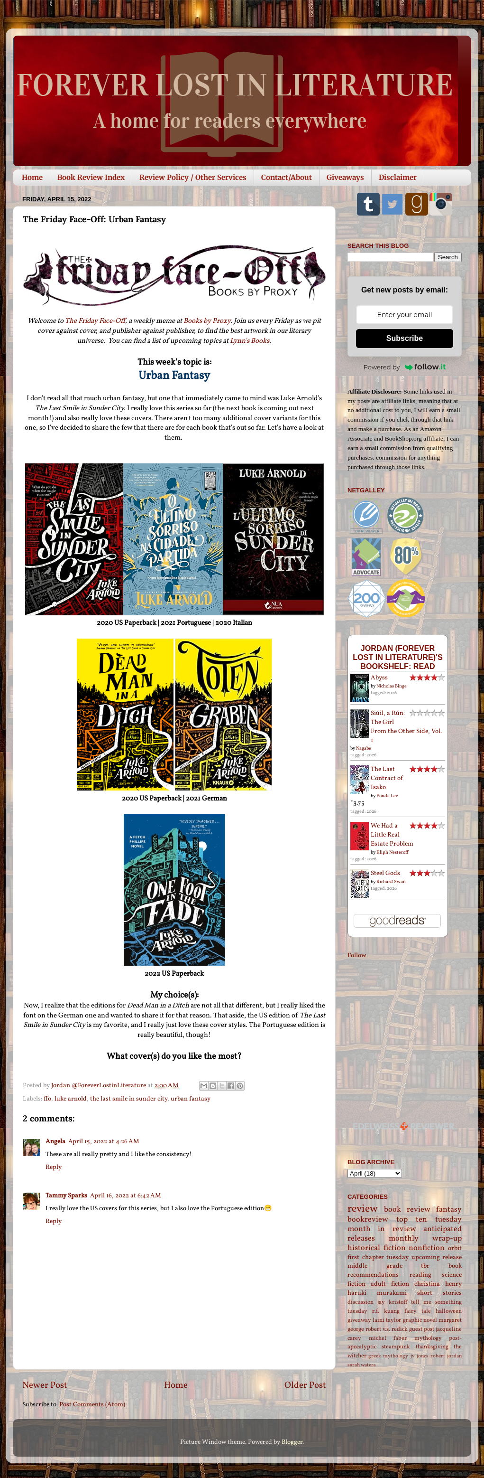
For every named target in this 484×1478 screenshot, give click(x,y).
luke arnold (71, 1098)
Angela (55, 1141)
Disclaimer (398, 177)
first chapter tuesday (378, 1257)
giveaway (359, 1320)
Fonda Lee (387, 795)
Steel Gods (385, 873)
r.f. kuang (386, 1311)
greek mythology (388, 1356)
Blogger (292, 1442)
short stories (439, 1293)
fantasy (449, 1210)
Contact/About (286, 177)
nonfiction (427, 1248)
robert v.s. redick (386, 1329)
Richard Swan (391, 881)
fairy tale (417, 1311)
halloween (449, 1311)
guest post (421, 1329)
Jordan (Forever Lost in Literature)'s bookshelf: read (398, 657)
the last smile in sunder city (128, 1098)
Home (32, 177)
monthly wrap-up (425, 1238)
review (362, 1209)
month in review (381, 1229)
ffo (47, 1098)
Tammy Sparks (66, 1195)
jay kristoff (392, 1302)
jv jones (420, 1356)
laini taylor (387, 1320)
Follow (356, 955)
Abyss (379, 677)
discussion (360, 1302)
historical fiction (376, 1248)
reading (420, 1275)
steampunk (396, 1347)
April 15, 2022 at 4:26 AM (103, 1141)
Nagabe (363, 748)
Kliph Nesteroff (392, 852)
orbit (455, 1248)
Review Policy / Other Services (193, 177)
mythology (428, 1338)
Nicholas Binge (391, 686)
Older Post (305, 1385)
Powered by (405, 367)
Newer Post (44, 1385)
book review (407, 1210)
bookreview (367, 1219)
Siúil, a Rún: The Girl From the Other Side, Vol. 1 (406, 727)
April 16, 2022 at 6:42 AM (125, 1195)
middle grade (374, 1266)
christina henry (438, 1284)
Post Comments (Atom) (92, 1404)
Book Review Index (91, 177)
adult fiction (390, 1284)
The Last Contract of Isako (387, 778)
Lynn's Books (249, 341)
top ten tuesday (429, 1219)
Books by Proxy (206, 321)
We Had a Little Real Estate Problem (392, 834)
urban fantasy (190, 1098)
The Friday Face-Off (95, 321)
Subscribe (404, 338)
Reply (54, 1167)
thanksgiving (432, 1347)
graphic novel (420, 1320)
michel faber (388, 1338)
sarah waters (361, 1365)
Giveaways (345, 177)
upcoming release (436, 1257)
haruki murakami (377, 1293)
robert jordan (446, 1356)
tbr (425, 1266)
